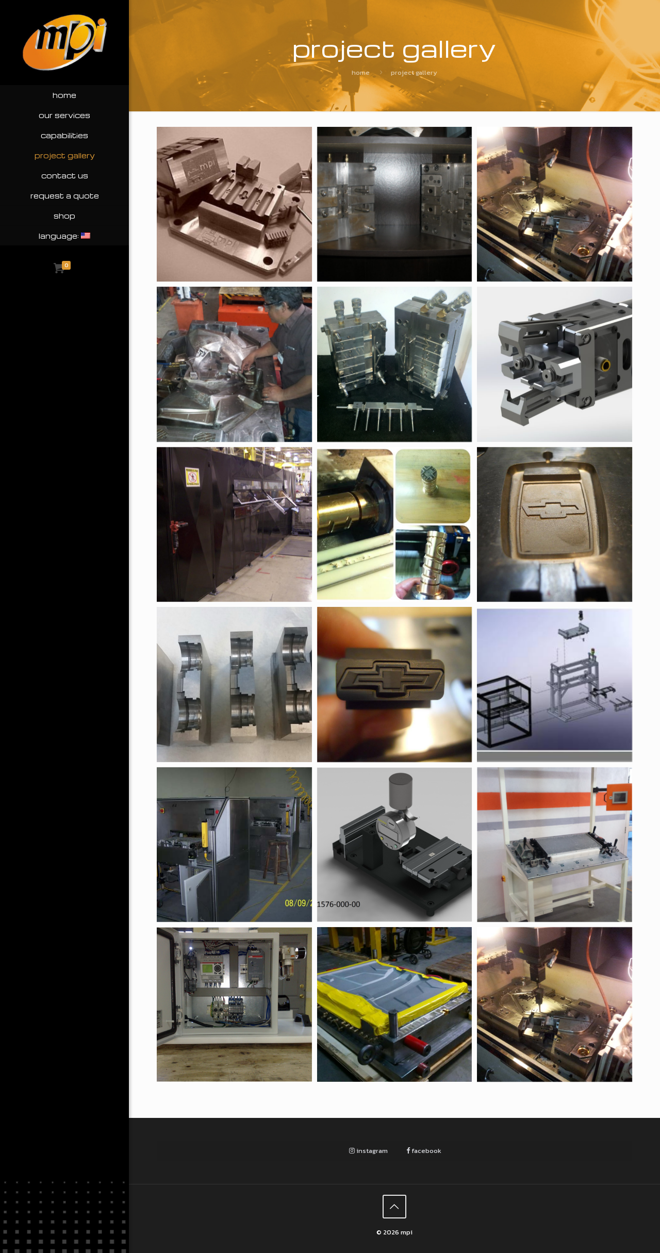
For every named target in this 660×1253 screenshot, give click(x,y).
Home (361, 72)
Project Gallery (414, 72)
